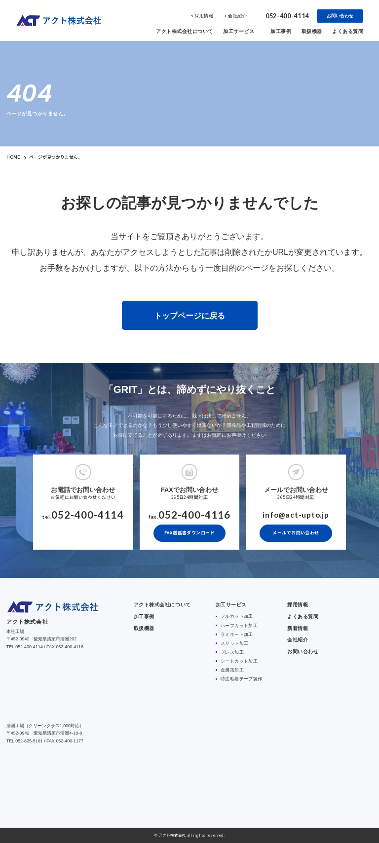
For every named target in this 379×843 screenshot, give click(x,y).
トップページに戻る (189, 315)
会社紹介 (237, 15)
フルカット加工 (236, 615)
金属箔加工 (231, 668)
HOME (13, 157)
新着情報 (297, 628)
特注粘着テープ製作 (241, 677)
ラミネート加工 (236, 633)
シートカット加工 (239, 660)
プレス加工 (231, 651)
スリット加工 (234, 642)
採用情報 (203, 15)
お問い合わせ (340, 15)
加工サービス (238, 31)
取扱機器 (312, 31)
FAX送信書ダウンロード (189, 532)
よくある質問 (347, 31)
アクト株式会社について (184, 31)
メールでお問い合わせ (295, 532)
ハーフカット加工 (239, 624)
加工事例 (280, 31)
